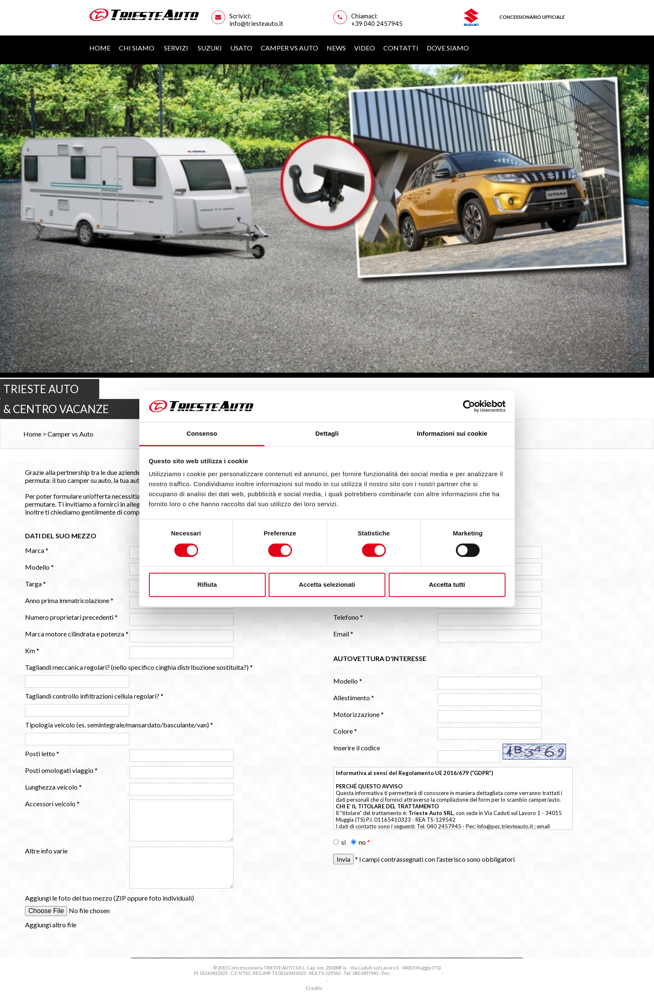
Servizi (176, 48)
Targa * (35, 584)
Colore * (345, 731)
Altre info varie (46, 851)
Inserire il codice (356, 748)
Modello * (39, 567)
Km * (32, 650)
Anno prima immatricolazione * (69, 600)
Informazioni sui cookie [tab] (452, 433)
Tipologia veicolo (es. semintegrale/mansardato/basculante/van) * (119, 725)
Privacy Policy (311, 980)
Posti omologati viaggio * (61, 770)
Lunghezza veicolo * (53, 787)
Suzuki (210, 48)
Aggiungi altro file (50, 925)
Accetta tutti (447, 584)
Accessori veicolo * (52, 804)
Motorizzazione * (358, 714)
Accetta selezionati (327, 584)
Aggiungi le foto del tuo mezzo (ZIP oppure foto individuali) (109, 898)
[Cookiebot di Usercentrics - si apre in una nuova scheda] (469, 406)
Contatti (400, 48)
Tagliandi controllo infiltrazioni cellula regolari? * (94, 696)
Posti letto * (42, 753)
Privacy (452, 973)
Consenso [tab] (201, 433)
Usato (241, 48)
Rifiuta (207, 584)
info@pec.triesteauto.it (505, 826)
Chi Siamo (137, 48)
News (336, 48)
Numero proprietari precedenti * (71, 617)
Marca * (36, 550)
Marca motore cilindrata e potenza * (76, 634)
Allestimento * (353, 698)
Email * (343, 634)
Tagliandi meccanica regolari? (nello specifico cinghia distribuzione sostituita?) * (139, 667)
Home (100, 48)
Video (364, 48)
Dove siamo (448, 48)
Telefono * (348, 617)
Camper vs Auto (289, 48)
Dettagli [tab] (327, 433)
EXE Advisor (336, 988)
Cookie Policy (343, 980)
